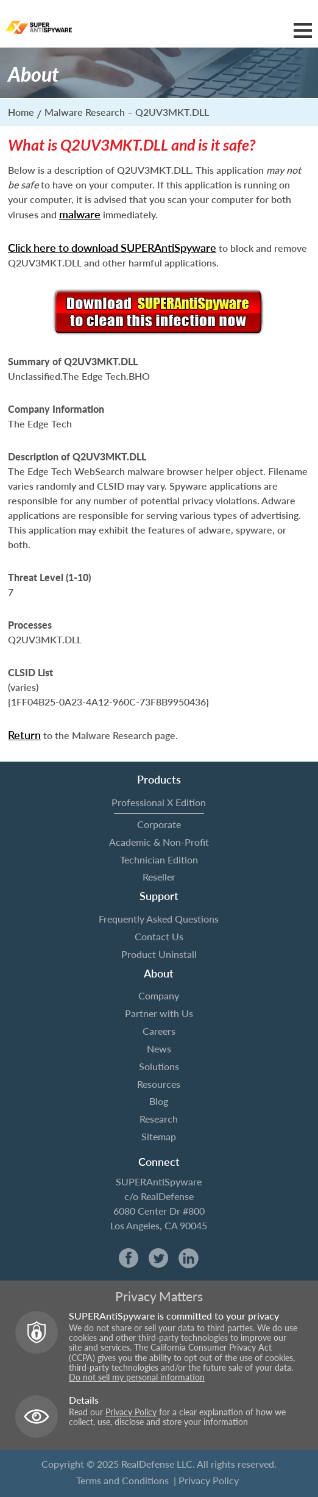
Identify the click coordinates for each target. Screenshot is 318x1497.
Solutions (159, 1066)
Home (21, 112)
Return (24, 734)
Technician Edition (159, 859)
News (159, 1048)
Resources (158, 1084)
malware (80, 214)
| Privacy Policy (206, 1480)
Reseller (159, 876)
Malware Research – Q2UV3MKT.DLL (126, 112)
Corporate (159, 824)
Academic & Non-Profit (159, 842)
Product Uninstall (159, 954)
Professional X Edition (158, 802)
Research (159, 1118)
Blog (158, 1101)
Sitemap (158, 1136)
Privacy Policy (131, 1412)
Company (158, 995)
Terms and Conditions (122, 1480)
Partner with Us (159, 1013)
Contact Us (159, 936)
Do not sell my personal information (137, 1377)
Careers (159, 1031)
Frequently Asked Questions (159, 918)
